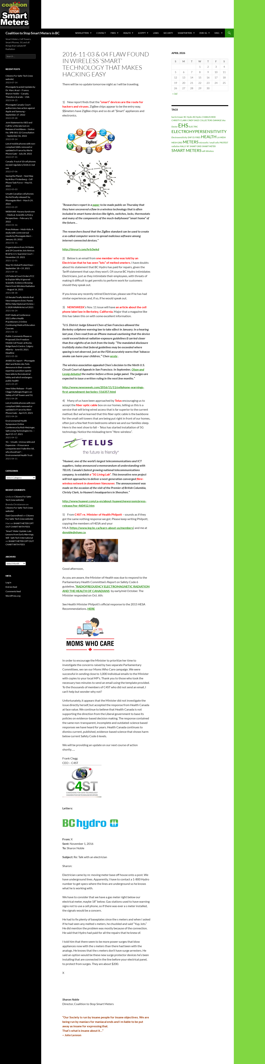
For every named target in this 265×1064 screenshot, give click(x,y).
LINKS (156, 33)
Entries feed (11, 587)
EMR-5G (203, 33)
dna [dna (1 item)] (223, 120)
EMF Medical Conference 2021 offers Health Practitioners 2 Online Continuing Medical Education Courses (20, 322)
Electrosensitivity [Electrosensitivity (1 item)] (179, 137)
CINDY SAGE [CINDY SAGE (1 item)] (193, 120)
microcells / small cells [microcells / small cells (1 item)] (209, 142)
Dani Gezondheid (14, 515)
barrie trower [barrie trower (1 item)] (177, 117)
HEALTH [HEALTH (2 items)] (209, 136)
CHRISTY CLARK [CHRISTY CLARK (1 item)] (179, 120)
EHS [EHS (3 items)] (183, 125)
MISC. (217, 33)
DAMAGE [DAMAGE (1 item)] (217, 120)
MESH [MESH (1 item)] (223, 137)
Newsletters (82, 33)
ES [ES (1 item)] (193, 137)
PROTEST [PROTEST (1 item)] (224, 142)
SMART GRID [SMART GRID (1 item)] (196, 146)
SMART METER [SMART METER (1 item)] (209, 146)
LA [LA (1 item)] (218, 137)
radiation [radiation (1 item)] (175, 146)
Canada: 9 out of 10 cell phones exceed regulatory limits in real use (21, 165)
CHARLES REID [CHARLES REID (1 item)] (209, 117)
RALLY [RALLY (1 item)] (183, 146)
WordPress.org (13, 595)
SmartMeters (185, 33)
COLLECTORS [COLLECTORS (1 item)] (205, 120)
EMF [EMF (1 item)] (190, 137)
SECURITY (168, 33)
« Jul (174, 93)
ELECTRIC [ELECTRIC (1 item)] (193, 126)
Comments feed (13, 591)
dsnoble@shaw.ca (74, 532)
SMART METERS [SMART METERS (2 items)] (186, 150)
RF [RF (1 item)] (188, 146)
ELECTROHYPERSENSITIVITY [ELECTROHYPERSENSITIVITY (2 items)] (199, 131)
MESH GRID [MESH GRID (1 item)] (176, 142)
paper (96, 204)
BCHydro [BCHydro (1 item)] (197, 117)
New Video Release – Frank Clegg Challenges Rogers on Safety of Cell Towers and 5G (19, 392)
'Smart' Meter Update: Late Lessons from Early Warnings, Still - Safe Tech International (20, 534)
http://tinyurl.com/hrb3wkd (80, 249)
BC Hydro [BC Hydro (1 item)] (188, 117)
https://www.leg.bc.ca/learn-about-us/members (101, 527)
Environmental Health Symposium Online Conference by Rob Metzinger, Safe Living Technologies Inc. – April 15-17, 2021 (20, 427)
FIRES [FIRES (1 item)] (197, 137)
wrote (113, 356)
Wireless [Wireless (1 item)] (210, 151)
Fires (113, 33)
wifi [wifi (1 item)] (203, 151)
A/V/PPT (142, 33)
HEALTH (127, 33)
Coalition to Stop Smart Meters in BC (33, 33)
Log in (8, 582)
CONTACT (101, 33)
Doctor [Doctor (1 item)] (174, 126)
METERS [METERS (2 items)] (191, 141)
